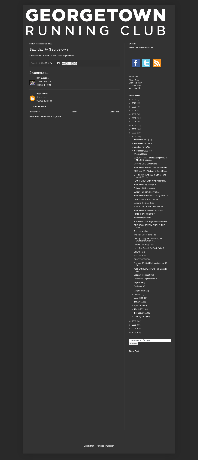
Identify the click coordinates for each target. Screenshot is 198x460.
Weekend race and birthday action (148, 210)
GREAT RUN (139, 252)
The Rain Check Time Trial (145, 235)
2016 (134, 118)
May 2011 (138, 302)
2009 (134, 325)
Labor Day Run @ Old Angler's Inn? (149, 248)
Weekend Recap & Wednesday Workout (151, 195)
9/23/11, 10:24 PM (44, 101)
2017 (134, 114)
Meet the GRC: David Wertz (145, 164)
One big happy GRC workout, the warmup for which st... (148, 240)
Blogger (110, 446)
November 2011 (141, 143)
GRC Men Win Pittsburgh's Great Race (150, 171)
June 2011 (139, 298)
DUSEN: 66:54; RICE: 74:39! (146, 199)
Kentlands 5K (139, 286)
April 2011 (138, 305)
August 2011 (139, 291)
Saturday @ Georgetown (144, 188)
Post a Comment (40, 106)
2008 (134, 329)
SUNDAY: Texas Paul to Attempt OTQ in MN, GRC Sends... (150, 159)
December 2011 (141, 140)
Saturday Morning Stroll (144, 275)
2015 (134, 122)
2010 (134, 321)
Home (74, 112)
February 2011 (140, 313)
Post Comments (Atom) (51, 116)
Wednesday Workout (142, 218)
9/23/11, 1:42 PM (44, 85)
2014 (134, 125)
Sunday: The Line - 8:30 (144, 203)
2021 (134, 100)
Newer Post (35, 112)
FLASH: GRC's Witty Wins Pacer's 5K (150, 181)
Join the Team (135, 85)
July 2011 (138, 294)
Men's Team (134, 80)
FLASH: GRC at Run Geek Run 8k (148, 207)
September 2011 (141, 151)
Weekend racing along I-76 (145, 184)
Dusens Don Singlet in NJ (144, 245)
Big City (40, 94)
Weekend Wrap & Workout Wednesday (150, 167)
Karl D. (40, 78)
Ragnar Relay (139, 282)
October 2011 (140, 147)
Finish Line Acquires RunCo (145, 279)
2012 (134, 133)
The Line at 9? (140, 256)
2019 (134, 107)
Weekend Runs (140, 154)
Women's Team (135, 83)
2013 (134, 129)
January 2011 (140, 316)
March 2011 (139, 309)
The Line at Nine (141, 231)
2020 (134, 103)
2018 (134, 111)
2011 (134, 136)
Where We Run (135, 88)
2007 (134, 332)
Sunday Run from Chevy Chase (147, 192)
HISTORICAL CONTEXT (144, 214)
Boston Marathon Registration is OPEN (150, 221)
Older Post (114, 112)
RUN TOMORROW (142, 259)
